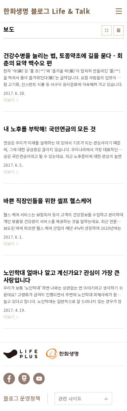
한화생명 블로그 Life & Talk (46, 11)
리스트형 (118, 30)
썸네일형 (107, 30)
